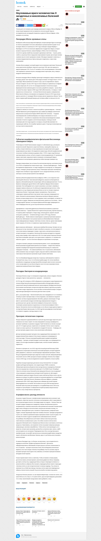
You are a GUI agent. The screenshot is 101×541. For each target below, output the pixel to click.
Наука (18, 11)
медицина (24, 484)
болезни (32, 484)
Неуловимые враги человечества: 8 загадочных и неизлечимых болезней (37, 16)
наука (18, 484)
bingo (21, 19)
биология (44, 484)
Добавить (78, 7)
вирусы (38, 484)
